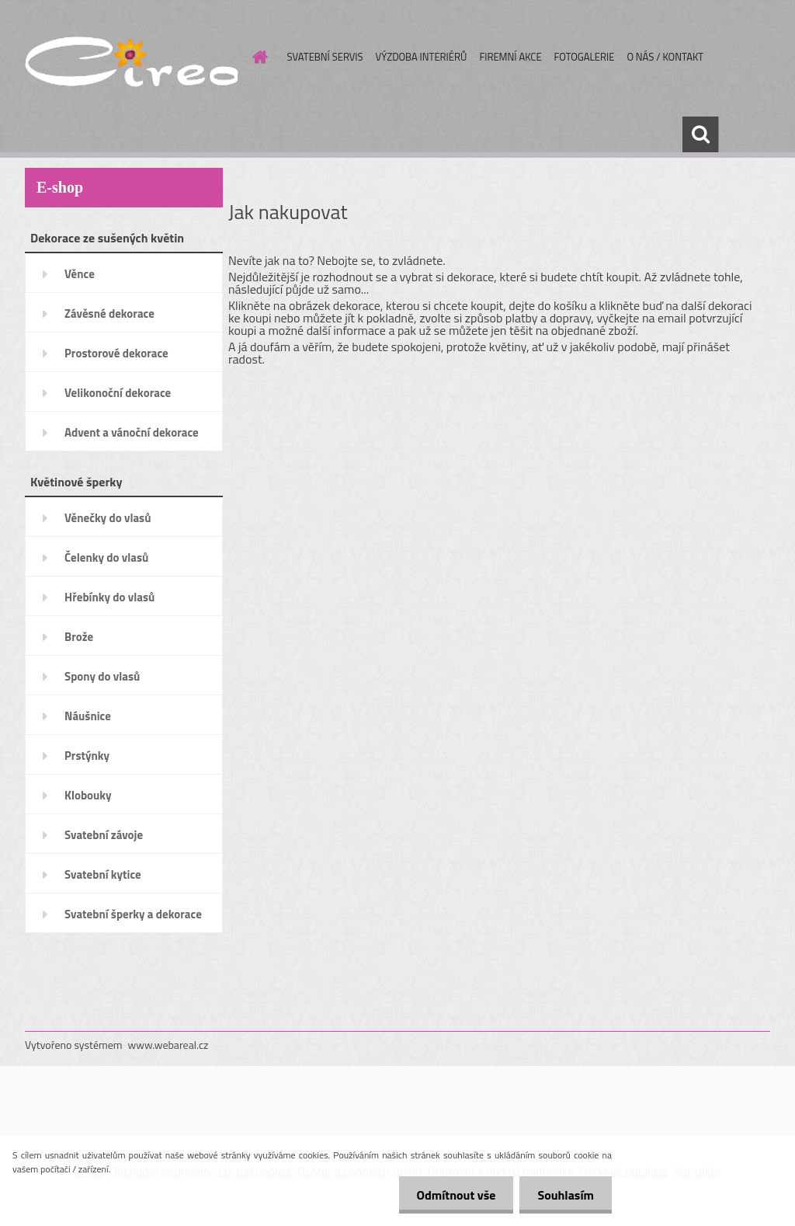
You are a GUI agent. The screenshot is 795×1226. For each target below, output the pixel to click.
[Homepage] (257, 57)
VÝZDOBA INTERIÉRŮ (421, 56)
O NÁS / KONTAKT (665, 56)
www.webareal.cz (168, 1044)
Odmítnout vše (451, 1195)
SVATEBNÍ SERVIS (325, 56)
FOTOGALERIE (584, 56)
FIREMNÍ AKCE (510, 56)
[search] (700, 134)
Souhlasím (564, 1195)
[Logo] (131, 57)
